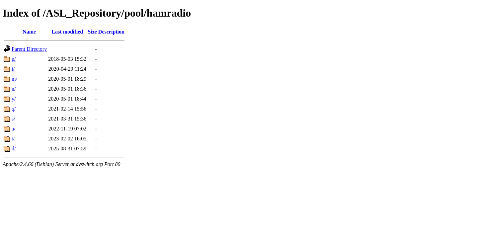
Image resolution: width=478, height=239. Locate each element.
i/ (13, 69)
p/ (14, 59)
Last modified (67, 32)
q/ (14, 109)
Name (29, 32)
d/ (14, 148)
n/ (14, 89)
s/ (13, 118)
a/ (14, 128)
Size (92, 32)
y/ (14, 99)
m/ (14, 79)
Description (111, 32)
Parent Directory (29, 49)
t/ (13, 138)
